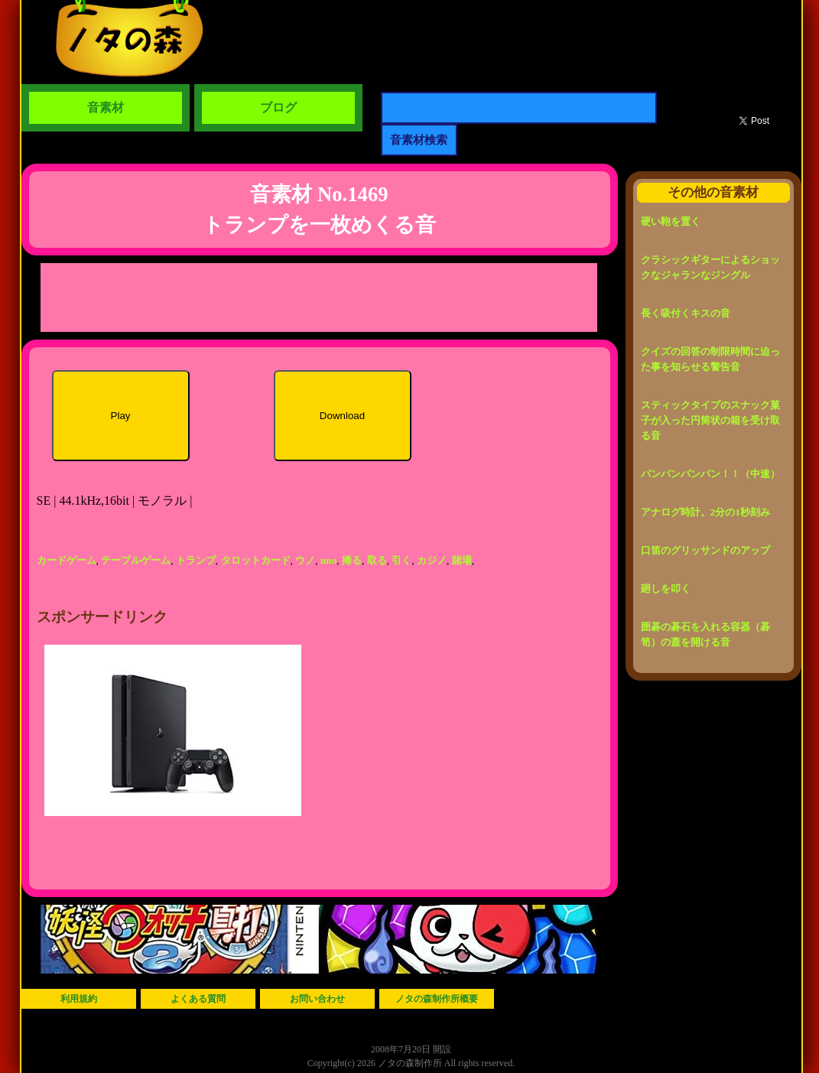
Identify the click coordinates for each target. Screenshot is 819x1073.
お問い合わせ (317, 998)
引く (401, 560)
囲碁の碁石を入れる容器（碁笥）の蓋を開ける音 (705, 634)
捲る (352, 560)
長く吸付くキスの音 (685, 313)
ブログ (278, 107)
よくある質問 (198, 998)
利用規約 (78, 998)
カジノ (432, 560)
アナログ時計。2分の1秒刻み (705, 512)
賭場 (462, 560)
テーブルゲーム (136, 560)
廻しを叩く (666, 588)
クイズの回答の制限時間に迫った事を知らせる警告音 (710, 359)
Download (342, 415)
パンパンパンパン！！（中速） (710, 474)
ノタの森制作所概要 (436, 998)
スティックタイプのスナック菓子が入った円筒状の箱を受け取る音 (710, 420)
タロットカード (256, 560)
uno (328, 560)
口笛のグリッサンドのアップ (705, 550)
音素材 (105, 107)
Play (121, 415)
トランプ (196, 560)
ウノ (305, 560)
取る (377, 560)
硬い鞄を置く (670, 221)
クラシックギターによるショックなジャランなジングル (710, 267)
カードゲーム (66, 560)
